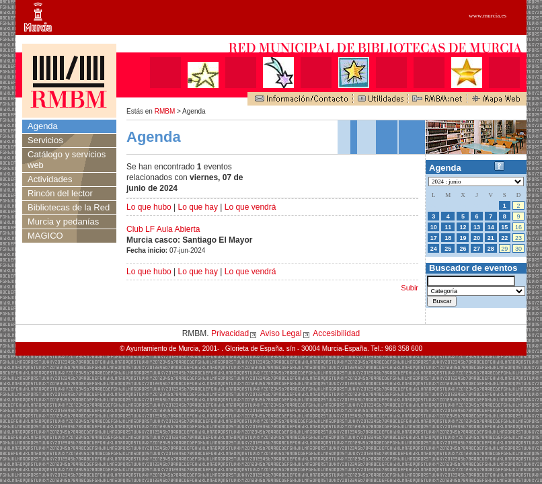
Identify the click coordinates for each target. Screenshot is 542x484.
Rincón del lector (60, 193)
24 (433, 248)
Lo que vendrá (250, 207)
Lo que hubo (148, 207)
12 (462, 227)
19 (462, 238)
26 (462, 248)
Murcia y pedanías (63, 221)
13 (476, 227)
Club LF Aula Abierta (163, 229)
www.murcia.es (487, 15)
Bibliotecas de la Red (69, 207)
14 (491, 227)
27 (476, 248)
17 (433, 238)
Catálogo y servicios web (67, 159)
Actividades (50, 179)
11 (447, 227)
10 (433, 227)
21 (491, 238)
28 (491, 248)
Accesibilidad (336, 333)
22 (504, 238)
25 (447, 248)
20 (476, 238)
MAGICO (45, 236)
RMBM (165, 111)
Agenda (43, 126)
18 (447, 238)
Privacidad (230, 333)
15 (504, 227)
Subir (409, 288)
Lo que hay (198, 207)
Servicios (45, 140)
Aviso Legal (281, 333)
